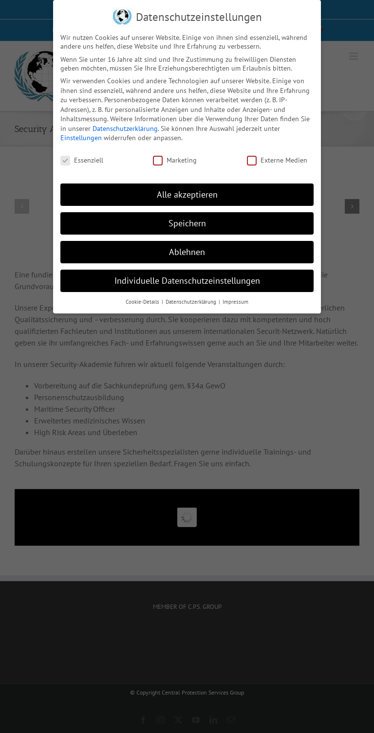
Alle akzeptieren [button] (187, 194)
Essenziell (81, 160)
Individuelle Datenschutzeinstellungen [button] (187, 280)
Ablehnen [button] (187, 251)
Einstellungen (81, 137)
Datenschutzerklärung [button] (192, 301)
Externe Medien (277, 160)
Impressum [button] (235, 301)
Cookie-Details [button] (143, 301)
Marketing (175, 160)
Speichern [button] (187, 223)
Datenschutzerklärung (125, 128)
